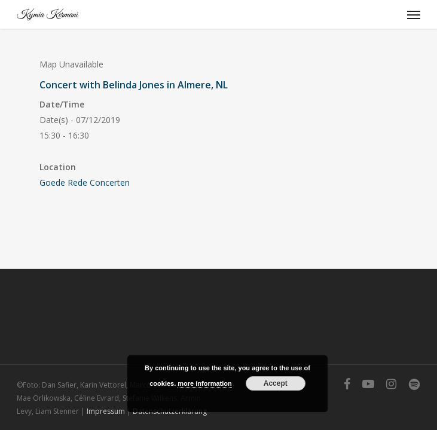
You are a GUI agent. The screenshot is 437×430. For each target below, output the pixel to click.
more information (204, 383)
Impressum (106, 411)
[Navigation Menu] (413, 14)
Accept (276, 383)
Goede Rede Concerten (84, 182)
